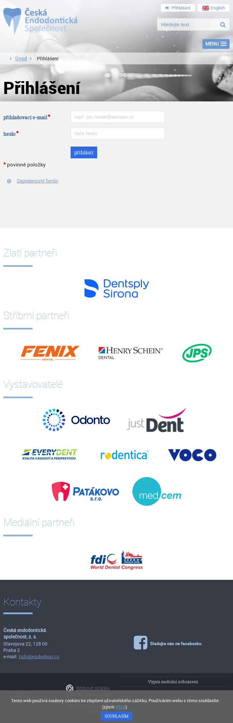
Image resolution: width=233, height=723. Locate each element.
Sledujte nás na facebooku (169, 641)
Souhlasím (116, 716)
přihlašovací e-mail (25, 117)
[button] (216, 44)
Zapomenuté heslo (37, 181)
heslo (9, 134)
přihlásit (83, 152)
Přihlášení (177, 8)
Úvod (21, 58)
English (213, 8)
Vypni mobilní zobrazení (173, 682)
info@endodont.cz (39, 656)
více (120, 706)
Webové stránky (93, 688)
